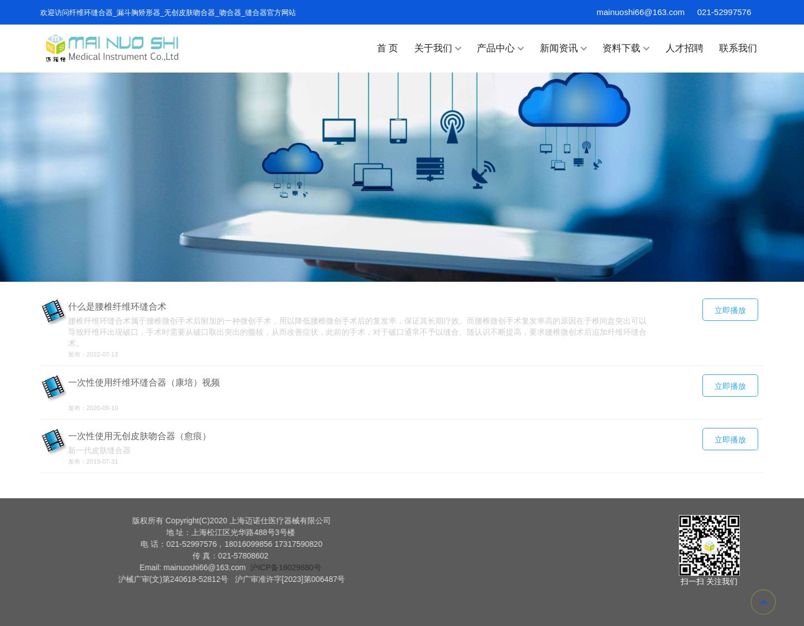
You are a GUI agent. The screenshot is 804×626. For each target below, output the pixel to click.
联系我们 (738, 48)
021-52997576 (724, 12)
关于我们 (437, 48)
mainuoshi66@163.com (641, 12)
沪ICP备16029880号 (121, 567)
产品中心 (500, 48)
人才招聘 (685, 48)
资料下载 (625, 48)
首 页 (388, 48)
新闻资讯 (563, 48)
